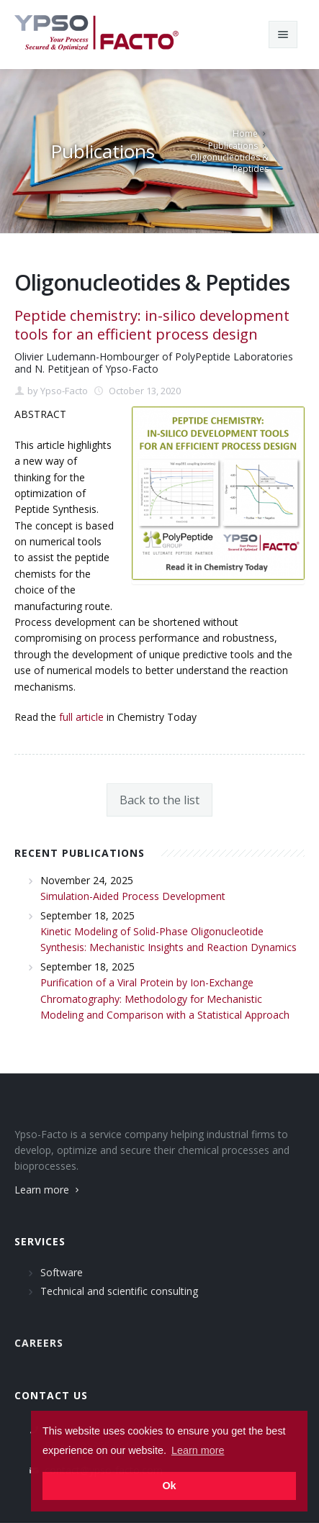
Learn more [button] (198, 1450)
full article (81, 717)
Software (61, 1272)
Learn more (48, 1189)
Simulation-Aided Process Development (132, 896)
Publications (233, 146)
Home (245, 133)
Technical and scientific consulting (119, 1291)
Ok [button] (169, 1485)
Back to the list (159, 800)
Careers (38, 1343)
